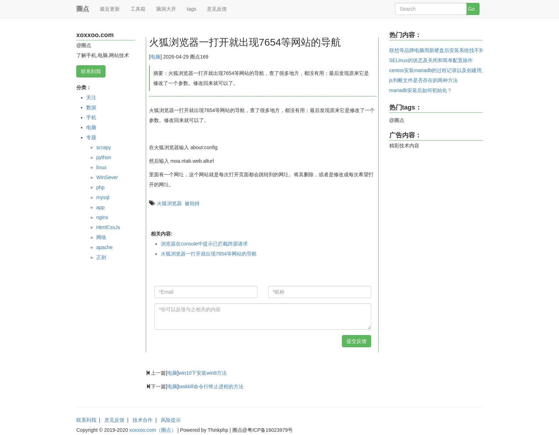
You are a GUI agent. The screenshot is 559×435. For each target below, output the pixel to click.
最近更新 (110, 9)
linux (101, 167)
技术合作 (143, 420)
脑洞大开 (166, 9)
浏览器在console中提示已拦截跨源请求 (204, 244)
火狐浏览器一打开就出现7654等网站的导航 (209, 254)
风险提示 (171, 420)
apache (104, 247)
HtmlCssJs (108, 227)
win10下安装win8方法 (203, 373)
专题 (91, 137)
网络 (101, 237)
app (100, 207)
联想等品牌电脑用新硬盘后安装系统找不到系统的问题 (449, 50)
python (103, 157)
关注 (91, 97)
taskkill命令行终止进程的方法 (211, 386)
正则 (101, 257)
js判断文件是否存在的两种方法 (423, 80)
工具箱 (137, 9)
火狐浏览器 (169, 203)
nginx (102, 217)
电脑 (91, 127)
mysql (102, 197)
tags (191, 9)
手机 (91, 117)
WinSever (107, 177)
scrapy (103, 147)
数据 (91, 107)
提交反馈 (356, 341)
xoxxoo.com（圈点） (152, 430)
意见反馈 (217, 9)
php (100, 187)
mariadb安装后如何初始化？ (420, 90)
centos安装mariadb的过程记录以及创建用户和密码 (445, 70)
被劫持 (192, 203)
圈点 (82, 8)
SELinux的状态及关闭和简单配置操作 (431, 60)
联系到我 (91, 71)
